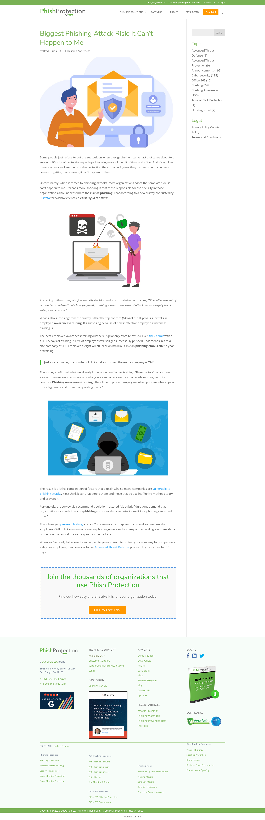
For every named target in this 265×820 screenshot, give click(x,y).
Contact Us (207, 3)
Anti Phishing (95, 776)
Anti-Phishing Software (99, 782)
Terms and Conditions (206, 137)
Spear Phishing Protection (52, 781)
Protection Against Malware (151, 792)
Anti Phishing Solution (99, 766)
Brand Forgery (193, 759)
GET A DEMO (192, 12)
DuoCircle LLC (50, 661)
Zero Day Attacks (146, 781)
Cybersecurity (201, 75)
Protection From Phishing (52, 765)
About (141, 675)
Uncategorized (201, 110)
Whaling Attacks (145, 776)
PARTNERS (156, 12)
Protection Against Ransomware (153, 771)
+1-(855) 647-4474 (152, 3)
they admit (156, 336)
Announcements (203, 70)
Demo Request (146, 655)
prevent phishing (71, 524)
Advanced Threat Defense (112, 547)
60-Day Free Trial (107, 610)
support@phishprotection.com (181, 3)
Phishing (197, 85)
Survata (45, 198)
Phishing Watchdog (149, 715)
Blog (140, 685)
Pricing (141, 665)
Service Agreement (114, 810)
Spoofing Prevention (196, 754)
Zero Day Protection (147, 786)
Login (221, 3)
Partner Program (147, 680)
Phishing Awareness (78, 51)
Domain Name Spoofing (198, 770)
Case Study (144, 670)
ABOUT (174, 12)
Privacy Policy (201, 127)
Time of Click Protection (207, 100)
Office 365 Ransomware (100, 802)
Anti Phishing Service (99, 771)
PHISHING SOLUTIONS (131, 12)
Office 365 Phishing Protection (103, 797)
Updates (142, 695)
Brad (46, 51)
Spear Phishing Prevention (52, 775)
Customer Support (99, 660)
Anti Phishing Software (99, 761)
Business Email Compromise (200, 765)
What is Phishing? (148, 710)
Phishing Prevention (49, 760)
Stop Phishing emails (50, 770)
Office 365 (199, 80)
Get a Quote (144, 660)
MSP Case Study (98, 686)
